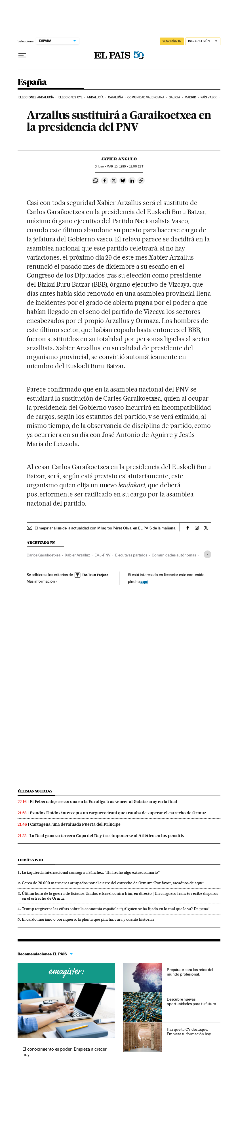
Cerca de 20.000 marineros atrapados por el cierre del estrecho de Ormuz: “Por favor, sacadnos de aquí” (113, 883)
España (32, 82)
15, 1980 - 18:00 (125, 166)
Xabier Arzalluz (77, 555)
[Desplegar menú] (22, 55)
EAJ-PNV (102, 555)
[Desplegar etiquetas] (207, 554)
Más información (42, 581)
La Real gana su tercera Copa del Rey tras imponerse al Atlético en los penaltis (107, 835)
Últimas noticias (35, 791)
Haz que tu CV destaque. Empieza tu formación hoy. (189, 1031)
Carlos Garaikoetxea (43, 555)
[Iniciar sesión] (203, 41)
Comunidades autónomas (174, 555)
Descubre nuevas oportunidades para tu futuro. (192, 1001)
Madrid (190, 97)
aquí (144, 581)
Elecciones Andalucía (36, 97)
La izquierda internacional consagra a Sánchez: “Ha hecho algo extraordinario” (91, 872)
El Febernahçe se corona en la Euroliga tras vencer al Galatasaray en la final (103, 801)
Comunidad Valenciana (145, 97)
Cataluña (115, 97)
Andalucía (95, 97)
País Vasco (209, 97)
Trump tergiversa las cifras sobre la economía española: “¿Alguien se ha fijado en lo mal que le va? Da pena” (116, 908)
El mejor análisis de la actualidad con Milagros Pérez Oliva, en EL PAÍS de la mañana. (105, 528)
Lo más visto (30, 860)
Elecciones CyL (70, 97)
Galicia (174, 97)
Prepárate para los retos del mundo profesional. (190, 971)
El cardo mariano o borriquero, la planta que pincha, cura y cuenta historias (88, 919)
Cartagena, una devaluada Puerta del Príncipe (75, 824)
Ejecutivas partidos (131, 555)
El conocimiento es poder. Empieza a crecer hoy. (64, 1051)
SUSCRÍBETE (172, 41)
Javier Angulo (119, 159)
